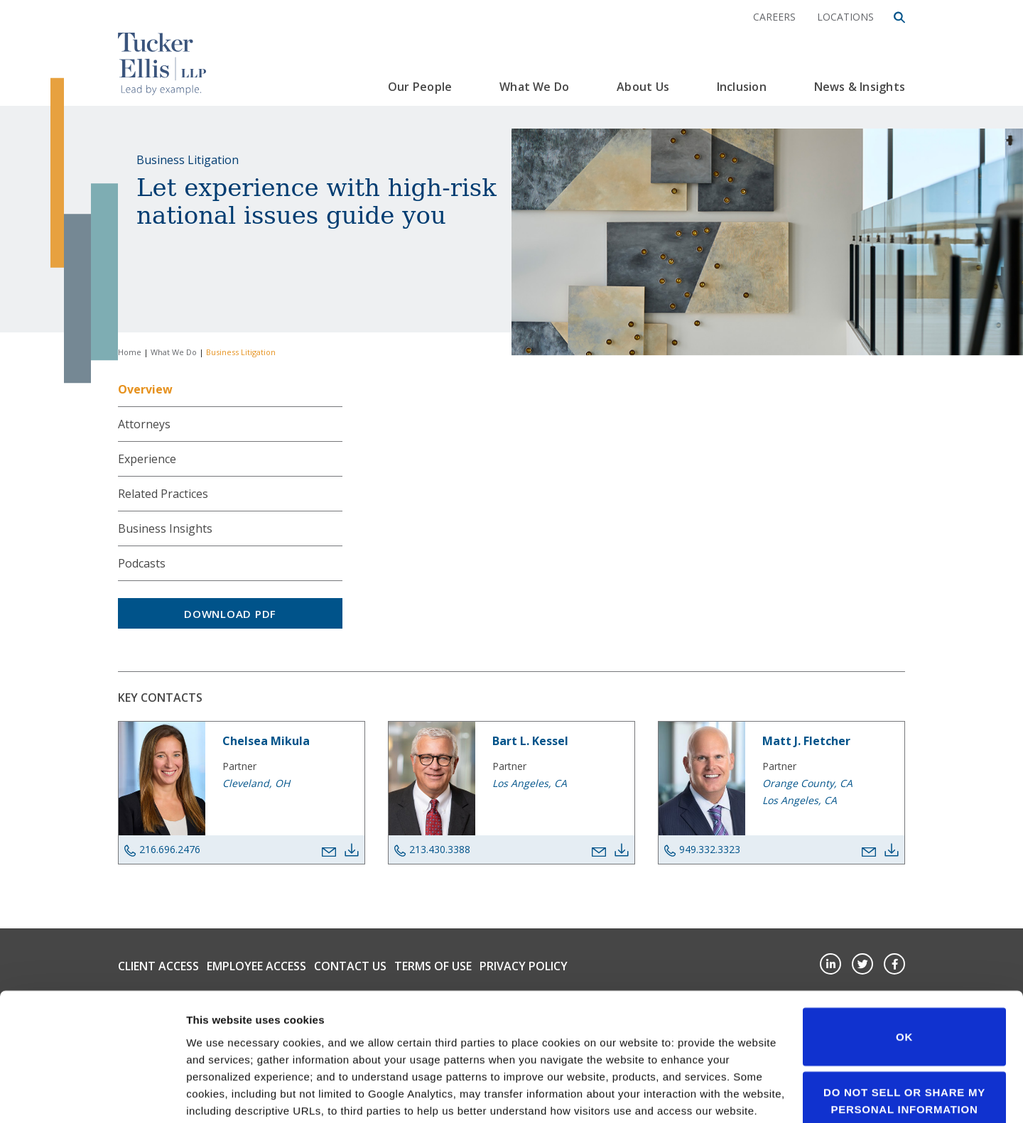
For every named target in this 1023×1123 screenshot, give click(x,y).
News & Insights (859, 86)
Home (129, 352)
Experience (147, 459)
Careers (774, 16)
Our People (420, 86)
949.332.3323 (702, 849)
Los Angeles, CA (529, 783)
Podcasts (142, 563)
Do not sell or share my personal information (904, 996)
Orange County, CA (807, 783)
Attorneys (144, 424)
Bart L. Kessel (530, 741)
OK (904, 932)
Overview (145, 389)
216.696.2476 (162, 849)
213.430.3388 (432, 849)
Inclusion (742, 86)
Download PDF (230, 614)
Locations (845, 16)
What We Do (534, 86)
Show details (219, 1095)
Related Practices (163, 493)
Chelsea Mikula (266, 741)
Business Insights (165, 528)
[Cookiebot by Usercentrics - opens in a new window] (92, 1095)
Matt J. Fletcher (806, 741)
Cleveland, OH (256, 783)
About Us (643, 86)
